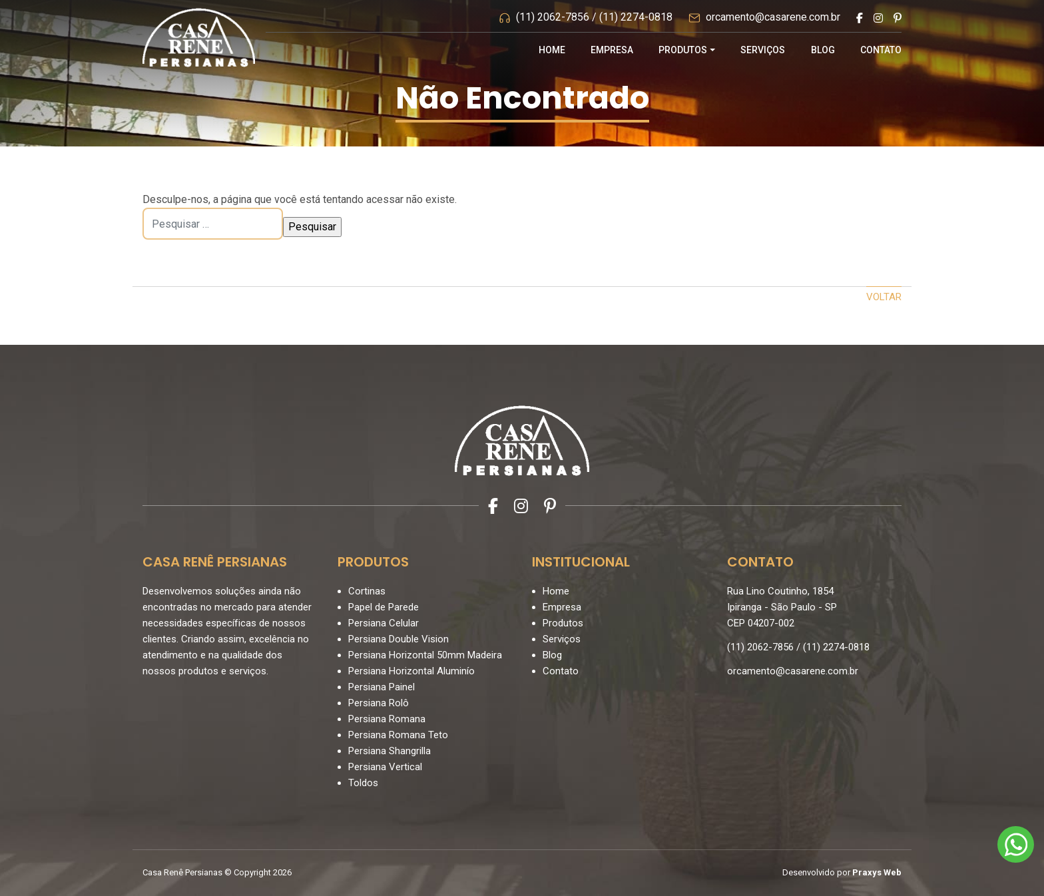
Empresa (612, 50)
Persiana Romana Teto (398, 735)
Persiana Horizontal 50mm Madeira (425, 655)
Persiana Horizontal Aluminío (411, 671)
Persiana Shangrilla (389, 751)
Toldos (363, 783)
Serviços (762, 50)
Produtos (682, 50)
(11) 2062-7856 (552, 17)
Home (552, 50)
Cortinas (367, 591)
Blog (823, 50)
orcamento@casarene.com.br (773, 17)
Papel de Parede (383, 607)
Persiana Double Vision (398, 639)
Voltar (884, 297)
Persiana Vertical (385, 767)
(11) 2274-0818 (635, 17)
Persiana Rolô (378, 703)
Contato (881, 50)
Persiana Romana (386, 719)
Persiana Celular (383, 623)
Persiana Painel (381, 687)
